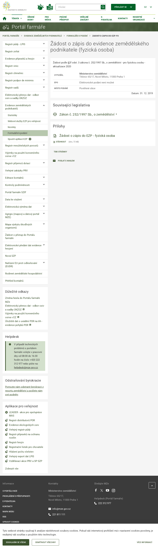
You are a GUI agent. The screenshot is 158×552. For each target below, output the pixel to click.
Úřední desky (30, 18)
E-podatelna (106, 18)
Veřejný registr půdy (19, 429)
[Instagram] (113, 491)
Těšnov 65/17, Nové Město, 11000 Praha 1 (63, 498)
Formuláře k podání (77, 36)
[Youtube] (107, 491)
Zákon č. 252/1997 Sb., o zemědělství (86, 114)
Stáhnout (59, 142)
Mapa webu (8, 511)
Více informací (144, 542)
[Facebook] (95, 491)
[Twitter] (101, 491)
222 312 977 (102, 503)
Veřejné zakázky (84, 18)
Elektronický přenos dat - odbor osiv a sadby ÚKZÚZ (24, 307)
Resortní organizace (139, 18)
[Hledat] (81, 7)
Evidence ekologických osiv (24, 425)
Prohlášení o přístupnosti (16, 496)
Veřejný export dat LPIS (21, 456)
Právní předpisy (64, 18)
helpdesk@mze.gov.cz (26, 367)
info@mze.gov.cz (59, 508)
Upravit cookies (11, 522)
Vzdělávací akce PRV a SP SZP (25, 461)
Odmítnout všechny (45, 542)
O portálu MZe (10, 491)
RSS (4, 517)
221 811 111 (56, 514)
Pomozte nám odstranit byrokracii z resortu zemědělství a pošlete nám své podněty (24, 390)
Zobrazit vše (11, 468)
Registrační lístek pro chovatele (26, 447)
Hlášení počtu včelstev (21, 451)
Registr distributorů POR (22, 420)
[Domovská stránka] (4, 18)
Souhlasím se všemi (16, 542)
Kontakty (123, 18)
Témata (15, 18)
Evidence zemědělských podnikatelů (43, 36)
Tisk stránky (60, 152)
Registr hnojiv (16, 442)
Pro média (48, 18)
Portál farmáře (11, 36)
